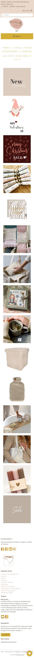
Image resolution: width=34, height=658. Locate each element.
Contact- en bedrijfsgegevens (9, 574)
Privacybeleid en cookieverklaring (10, 588)
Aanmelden (5, 635)
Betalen (3, 578)
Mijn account (27, 11)
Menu (17, 36)
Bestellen (3, 576)
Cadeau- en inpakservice (8, 590)
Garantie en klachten (7, 582)
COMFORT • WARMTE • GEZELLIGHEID (13, 6)
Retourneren (4, 584)
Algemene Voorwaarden (8, 586)
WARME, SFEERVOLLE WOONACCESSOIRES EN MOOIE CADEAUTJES (15, 3)
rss (21, 651)
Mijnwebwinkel (20, 654)
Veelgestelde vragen (7, 592)
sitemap (17, 651)
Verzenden (4, 580)
